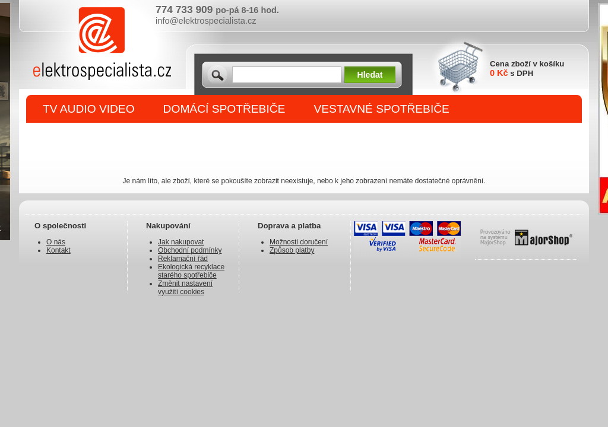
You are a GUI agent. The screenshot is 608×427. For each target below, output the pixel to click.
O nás (55, 242)
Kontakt (58, 250)
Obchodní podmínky (189, 250)
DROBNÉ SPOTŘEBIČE (105, 137)
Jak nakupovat (181, 242)
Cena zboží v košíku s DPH (527, 68)
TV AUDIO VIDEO (89, 109)
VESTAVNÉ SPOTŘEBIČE (381, 109)
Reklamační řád (183, 258)
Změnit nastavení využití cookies (185, 287)
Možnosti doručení (299, 242)
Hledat (370, 74)
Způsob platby (292, 250)
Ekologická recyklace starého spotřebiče (191, 271)
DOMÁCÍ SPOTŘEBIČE (224, 109)
